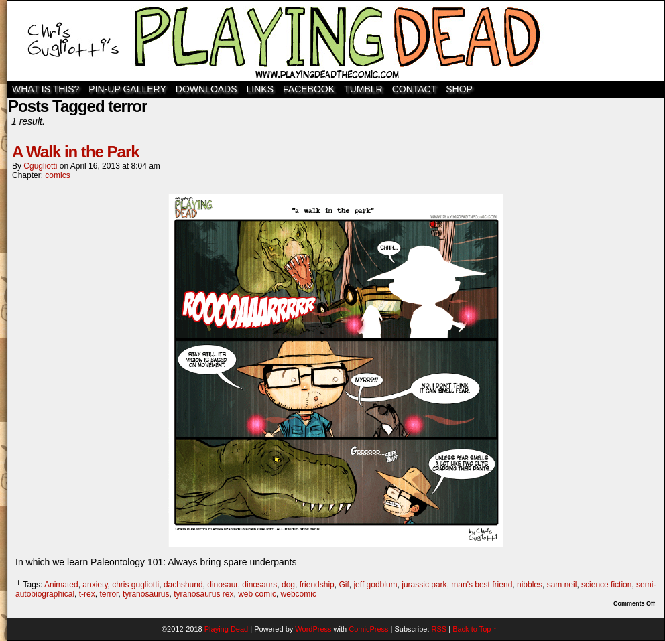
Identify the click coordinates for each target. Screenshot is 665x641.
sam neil (562, 584)
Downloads (206, 89)
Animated (61, 584)
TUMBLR (363, 89)
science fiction (606, 584)
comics (57, 175)
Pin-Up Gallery (127, 89)
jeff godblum (375, 584)
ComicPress (368, 629)
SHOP (459, 89)
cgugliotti (40, 166)
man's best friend (481, 584)
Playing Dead (335, 41)
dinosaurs (259, 584)
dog (288, 584)
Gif (344, 584)
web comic (257, 594)
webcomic (298, 594)
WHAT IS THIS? (45, 89)
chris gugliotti (135, 584)
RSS (439, 629)
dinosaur (222, 584)
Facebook (309, 89)
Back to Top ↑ (474, 629)
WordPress (313, 629)
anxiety (94, 584)
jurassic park (424, 584)
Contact (414, 89)
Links (260, 89)
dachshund (183, 584)
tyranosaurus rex (203, 594)
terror (108, 594)
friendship (317, 584)
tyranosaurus (146, 594)
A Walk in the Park (75, 152)
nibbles (529, 584)
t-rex (87, 594)
